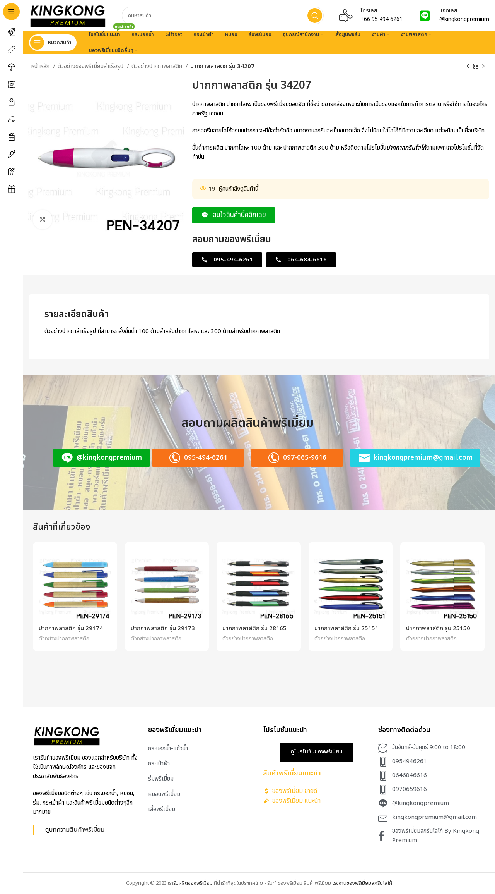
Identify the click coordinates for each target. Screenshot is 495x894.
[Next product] (483, 66)
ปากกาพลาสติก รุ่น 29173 (163, 628)
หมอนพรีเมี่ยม (164, 794)
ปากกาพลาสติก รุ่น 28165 (254, 628)
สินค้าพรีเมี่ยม (87, 829)
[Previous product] (468, 66)
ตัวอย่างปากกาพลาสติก (157, 66)
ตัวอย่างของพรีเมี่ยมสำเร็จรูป (91, 66)
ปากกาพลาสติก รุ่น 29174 (71, 628)
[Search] (223, 15)
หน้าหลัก (41, 66)
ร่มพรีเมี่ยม (161, 778)
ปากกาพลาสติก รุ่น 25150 (438, 628)
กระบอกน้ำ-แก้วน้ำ (168, 748)
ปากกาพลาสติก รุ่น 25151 (346, 628)
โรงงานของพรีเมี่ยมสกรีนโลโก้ (362, 883)
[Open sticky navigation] (52, 42)
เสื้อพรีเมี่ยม (161, 809)
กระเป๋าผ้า (159, 763)
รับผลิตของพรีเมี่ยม (193, 883)
